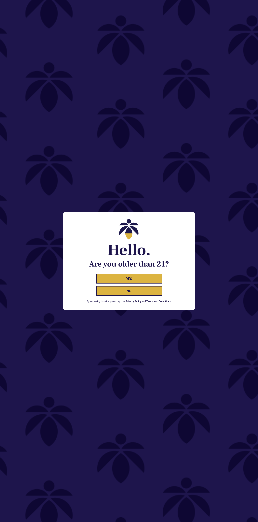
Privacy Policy (133, 301)
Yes (129, 279)
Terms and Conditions (158, 301)
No (129, 291)
